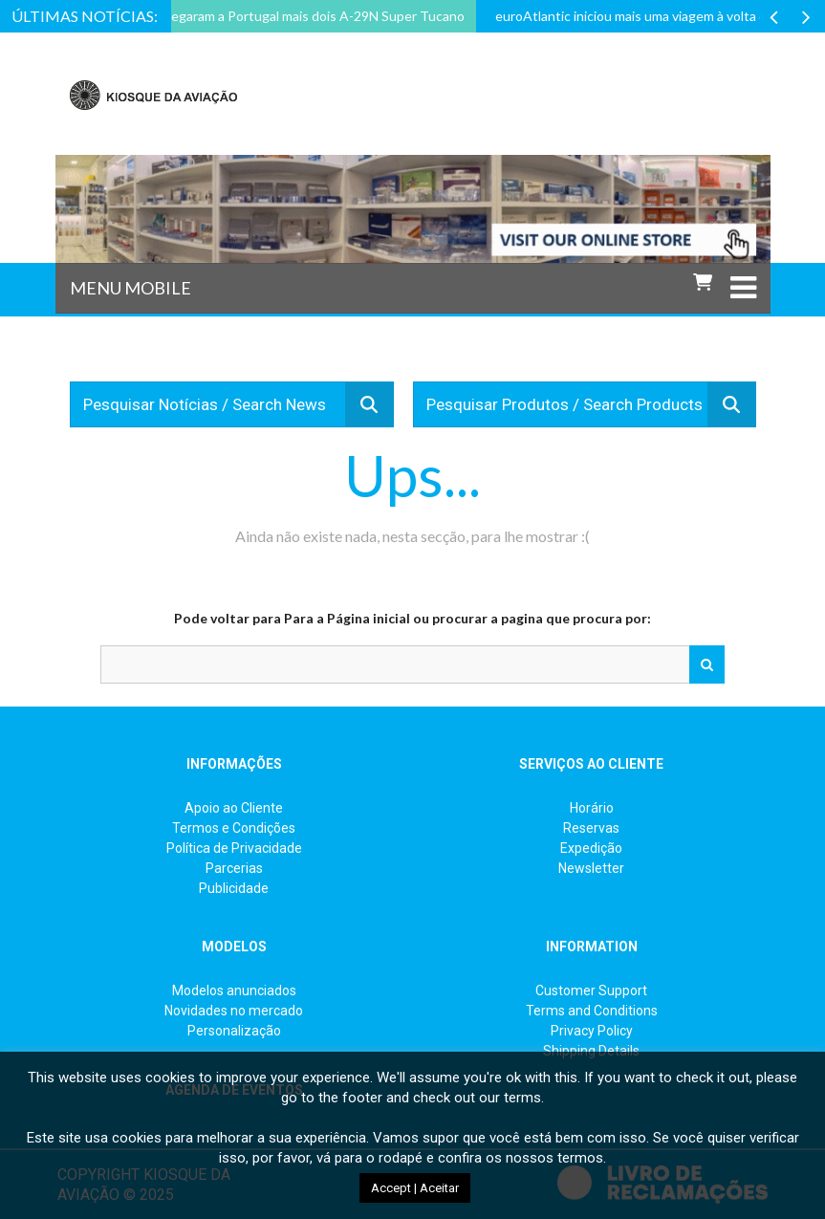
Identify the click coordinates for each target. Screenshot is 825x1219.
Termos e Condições (233, 828)
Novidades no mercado (233, 1010)
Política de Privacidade (234, 848)
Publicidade (234, 888)
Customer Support (591, 990)
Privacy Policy (592, 1030)
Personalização (234, 1030)
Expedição (591, 848)
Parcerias (234, 868)
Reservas (591, 828)
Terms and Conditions (592, 1010)
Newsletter (591, 868)
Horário (592, 808)
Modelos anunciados (234, 990)
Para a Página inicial (347, 618)
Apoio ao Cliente (234, 808)
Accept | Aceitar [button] (415, 1188)
